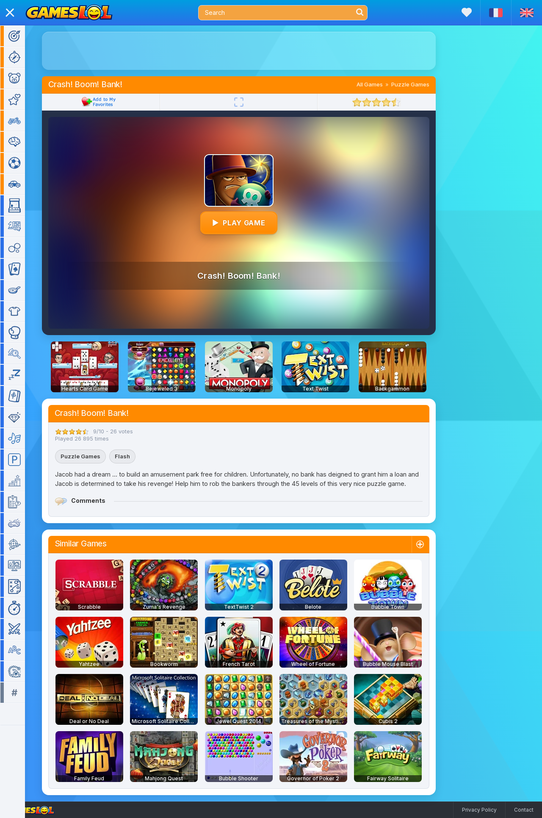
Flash (133, 456)
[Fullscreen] (249, 102)
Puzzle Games (421, 84)
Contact (524, 810)
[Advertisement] (249, 51)
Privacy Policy (479, 810)
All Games (380, 84)
